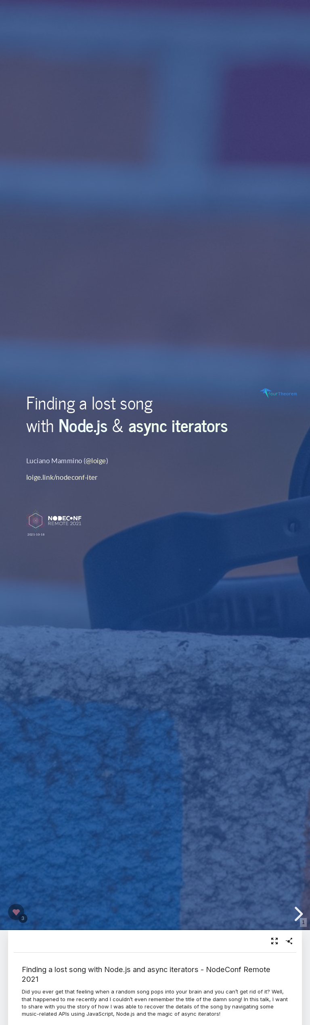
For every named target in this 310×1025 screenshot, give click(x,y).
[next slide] (297, 914)
